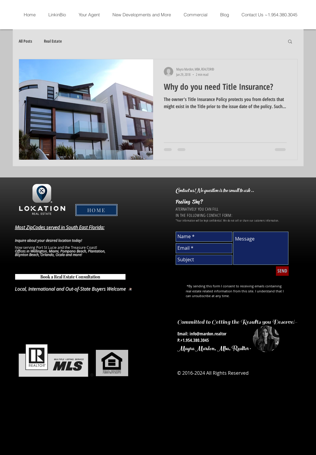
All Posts (25, 41)
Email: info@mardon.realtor (201, 334)
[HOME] (96, 210)
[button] (290, 42)
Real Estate (53, 41)
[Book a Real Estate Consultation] (70, 277)
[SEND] (282, 271)
